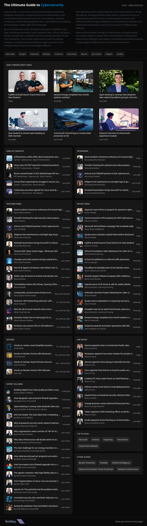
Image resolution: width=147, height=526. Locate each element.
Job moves (96, 54)
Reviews (46, 54)
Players (109, 54)
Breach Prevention (87, 462)
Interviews (72, 54)
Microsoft (83, 439)
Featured (34, 54)
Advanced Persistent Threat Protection (96, 469)
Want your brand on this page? (129, 521)
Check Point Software (88, 446)
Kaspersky (108, 439)
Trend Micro (122, 439)
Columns (59, 54)
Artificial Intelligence (121, 462)
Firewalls (104, 462)
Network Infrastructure (128, 469)
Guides (120, 54)
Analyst (22, 54)
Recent (84, 54)
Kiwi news (10, 54)
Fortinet (95, 439)
